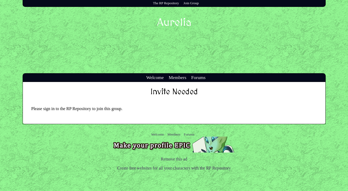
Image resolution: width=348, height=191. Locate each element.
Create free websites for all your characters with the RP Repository (174, 168)
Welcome (155, 77)
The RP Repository (166, 3)
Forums (198, 77)
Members (177, 77)
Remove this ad (174, 159)
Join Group (191, 3)
